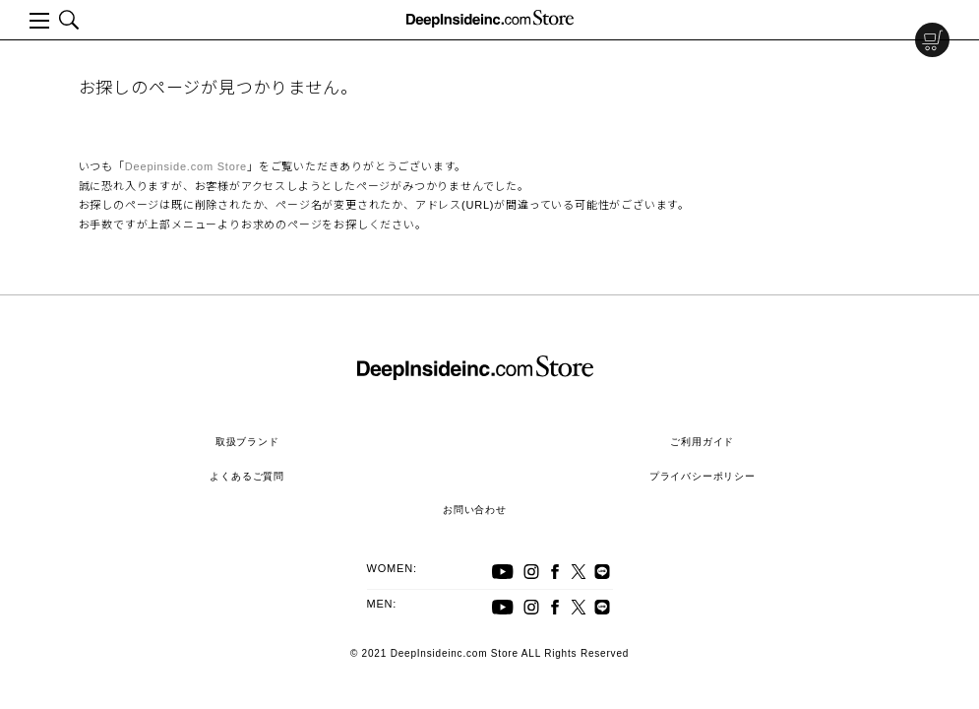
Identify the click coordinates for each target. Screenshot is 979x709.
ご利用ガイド (702, 441)
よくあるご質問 (247, 476)
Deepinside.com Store (186, 166)
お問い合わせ (475, 509)
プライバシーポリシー (702, 476)
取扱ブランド (247, 441)
